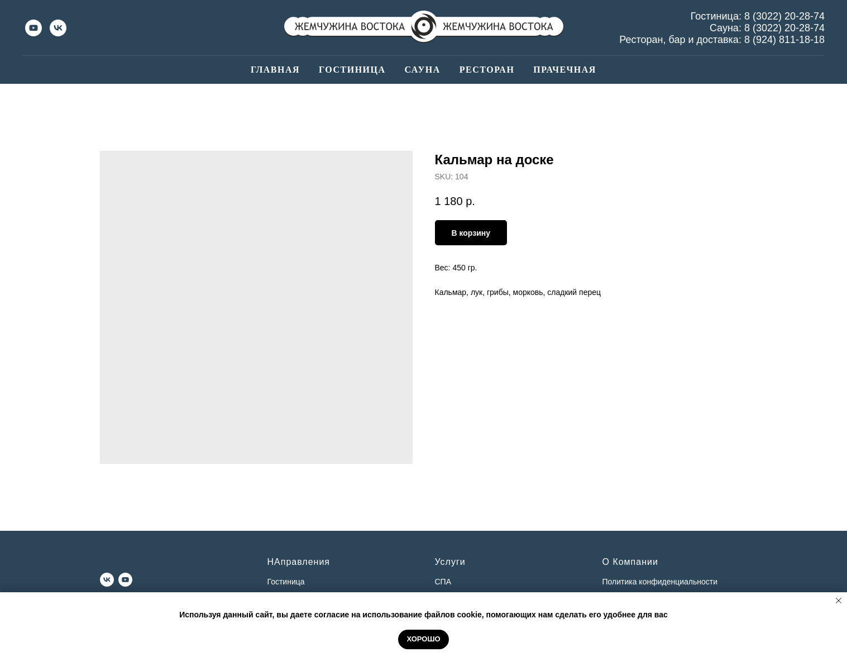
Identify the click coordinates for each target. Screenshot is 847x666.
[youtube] (33, 28)
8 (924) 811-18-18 (784, 39)
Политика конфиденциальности (660, 581)
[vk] (58, 28)
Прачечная (564, 69)
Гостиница (352, 69)
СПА (443, 581)
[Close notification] (838, 600)
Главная (275, 69)
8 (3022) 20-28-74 (784, 16)
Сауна (423, 69)
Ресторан (487, 69)
